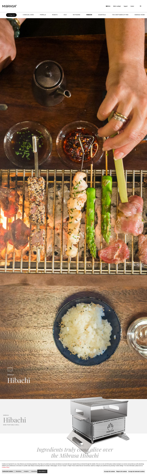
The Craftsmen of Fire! (120, 15)
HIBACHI (89, 15)
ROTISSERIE (76, 15)
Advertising (34, 471)
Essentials (102, 15)
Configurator (11, 15)
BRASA (108, 6)
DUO (65, 15)
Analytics (26, 471)
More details (42, 471)
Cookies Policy (5, 467)
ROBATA (54, 15)
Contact (132, 6)
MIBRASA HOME (140, 15)
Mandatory (18, 471)
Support (126, 6)
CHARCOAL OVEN (28, 15)
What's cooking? (117, 6)
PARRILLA (43, 15)
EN (141, 6)
